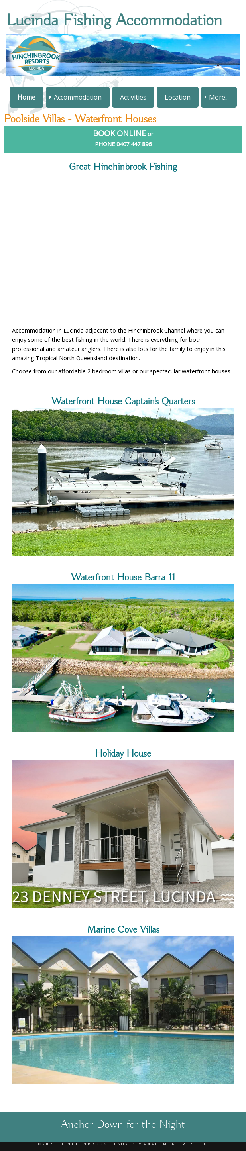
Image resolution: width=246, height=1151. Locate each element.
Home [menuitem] (26, 97)
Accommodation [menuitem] (78, 97)
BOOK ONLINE (119, 133)
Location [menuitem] (178, 97)
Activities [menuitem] (133, 97)
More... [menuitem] (219, 97)
